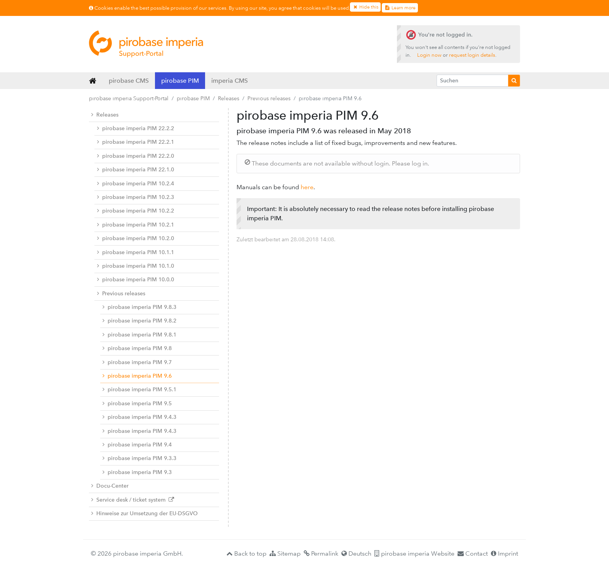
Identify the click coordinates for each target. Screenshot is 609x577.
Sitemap (285, 553)
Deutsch (356, 553)
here (307, 187)
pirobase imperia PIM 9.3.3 (139, 458)
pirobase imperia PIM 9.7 (137, 362)
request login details (472, 55)
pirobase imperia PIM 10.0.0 (135, 279)
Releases (228, 98)
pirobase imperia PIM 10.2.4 (135, 183)
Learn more (399, 7)
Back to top (246, 553)
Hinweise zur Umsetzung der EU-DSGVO (144, 513)
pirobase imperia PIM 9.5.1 (139, 389)
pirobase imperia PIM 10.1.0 (135, 266)
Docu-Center (110, 486)
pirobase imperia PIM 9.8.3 (139, 307)
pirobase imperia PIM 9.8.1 (139, 334)
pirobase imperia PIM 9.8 (137, 348)
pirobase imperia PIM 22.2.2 (135, 128)
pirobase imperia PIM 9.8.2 (139, 320)
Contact (473, 553)
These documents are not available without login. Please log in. (337, 163)
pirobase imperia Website (414, 553)
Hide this (365, 7)
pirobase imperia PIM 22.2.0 (135, 156)
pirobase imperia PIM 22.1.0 (135, 169)
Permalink (321, 553)
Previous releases (269, 98)
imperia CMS (229, 80)
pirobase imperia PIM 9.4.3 (139, 417)
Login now (429, 55)
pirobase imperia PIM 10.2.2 (135, 210)
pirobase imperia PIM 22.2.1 (135, 142)
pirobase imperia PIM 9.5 (137, 403)
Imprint (504, 553)
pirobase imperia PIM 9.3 (137, 472)
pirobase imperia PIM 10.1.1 (135, 252)
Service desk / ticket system (132, 500)
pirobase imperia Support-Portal (129, 98)
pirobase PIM (180, 80)
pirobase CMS (129, 80)
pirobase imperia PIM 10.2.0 (135, 238)
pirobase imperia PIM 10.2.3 (135, 197)
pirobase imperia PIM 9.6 (137, 376)
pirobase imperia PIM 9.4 (137, 444)
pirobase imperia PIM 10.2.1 (135, 224)
